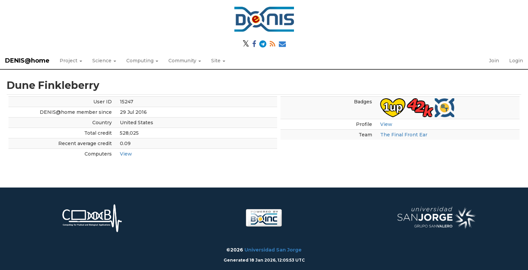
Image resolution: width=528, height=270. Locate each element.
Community (184, 61)
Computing (142, 61)
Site (218, 61)
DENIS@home (27, 60)
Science (104, 61)
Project (71, 61)
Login (516, 61)
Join (494, 61)
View (126, 154)
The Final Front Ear (403, 135)
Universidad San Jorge (273, 250)
